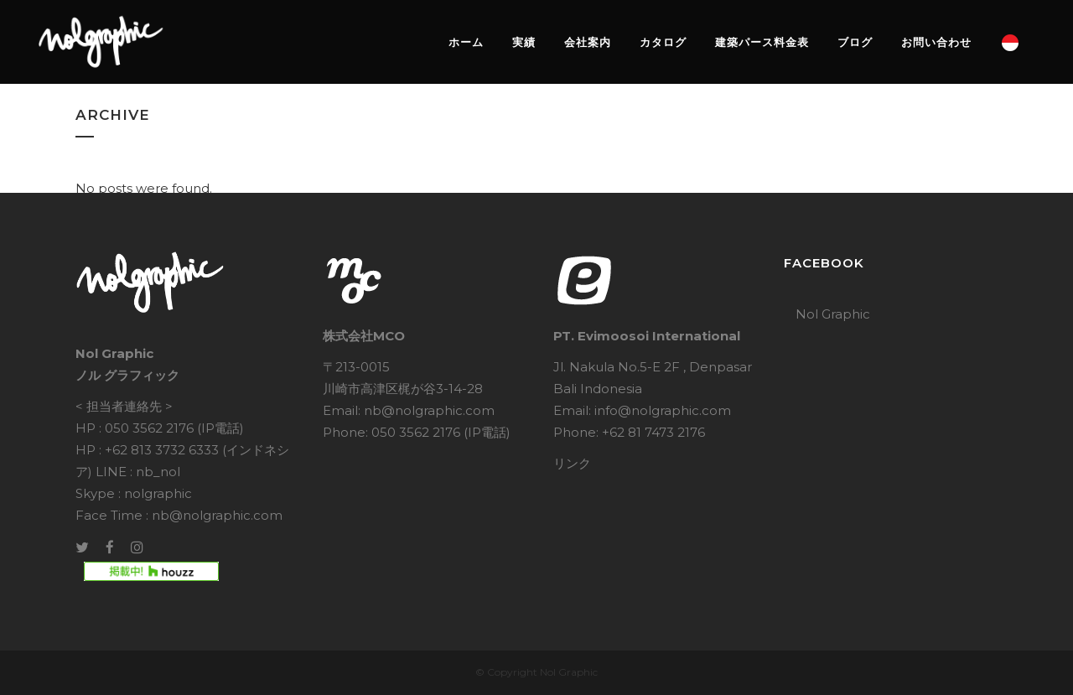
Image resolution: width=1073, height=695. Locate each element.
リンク (572, 463)
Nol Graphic (833, 314)
